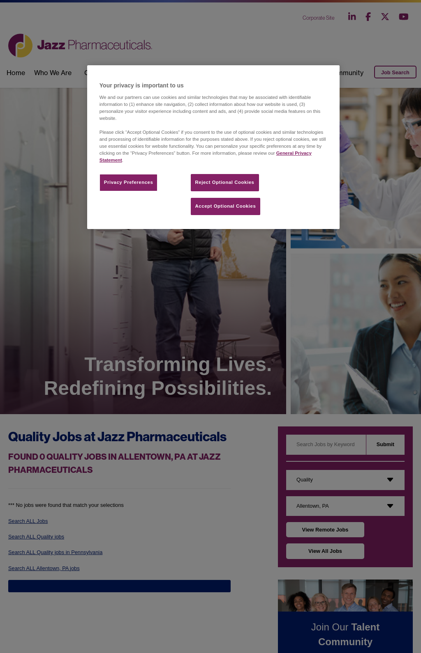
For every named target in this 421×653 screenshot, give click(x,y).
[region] (213, 147)
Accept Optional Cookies (225, 206)
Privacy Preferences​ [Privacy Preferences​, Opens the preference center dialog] (128, 182)
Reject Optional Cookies (224, 182)
